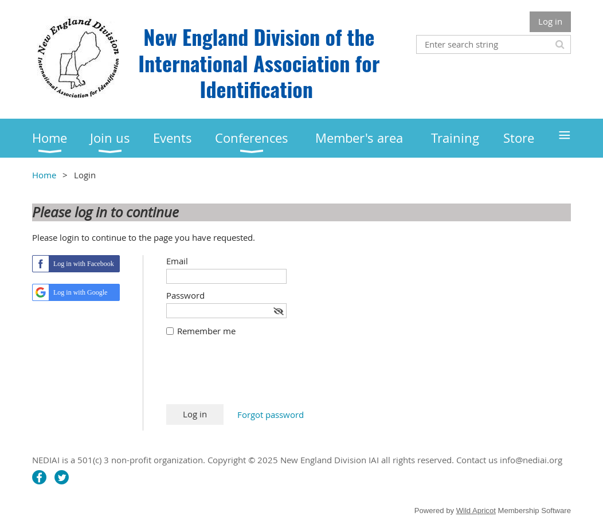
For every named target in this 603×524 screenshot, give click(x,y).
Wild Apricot (476, 510)
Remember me (206, 331)
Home (44, 175)
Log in (550, 21)
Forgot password (270, 414)
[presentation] (253, 376)
